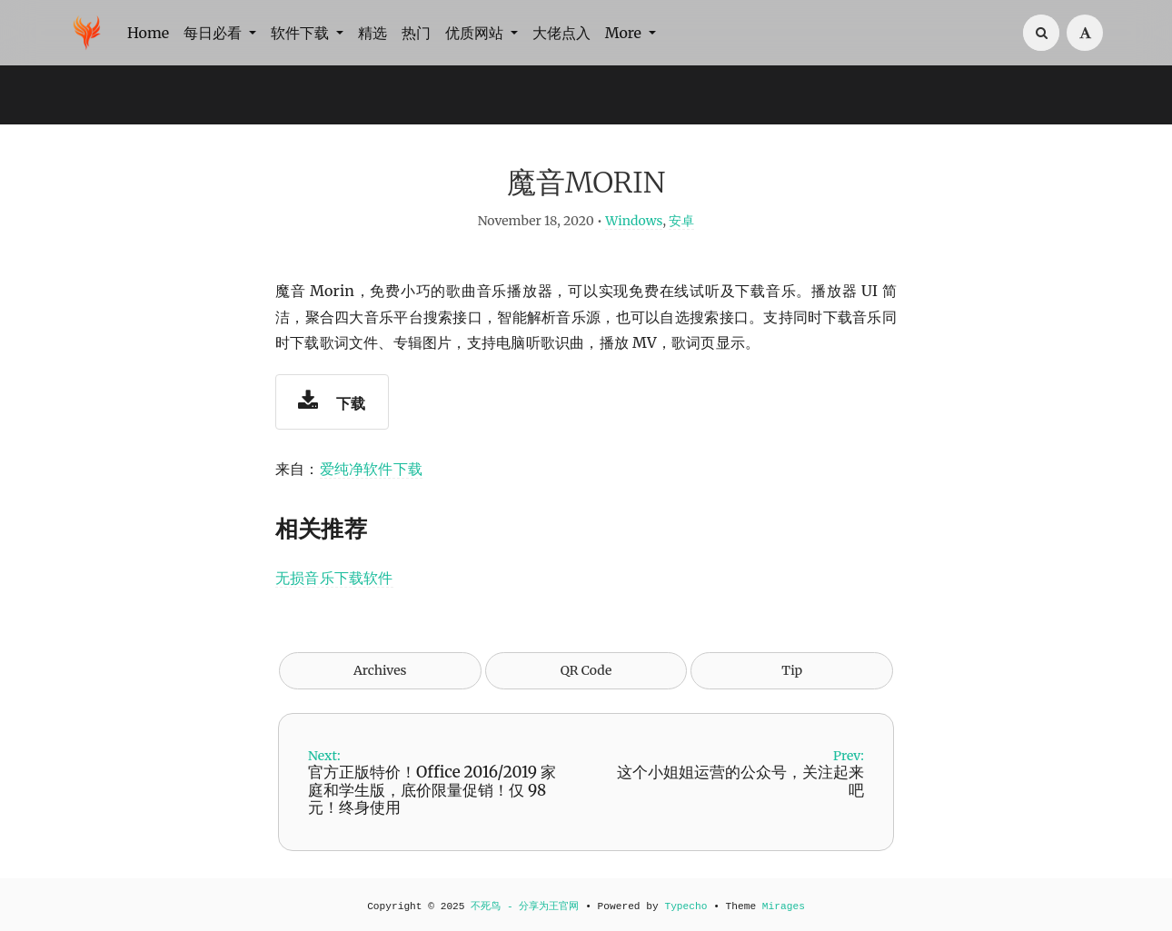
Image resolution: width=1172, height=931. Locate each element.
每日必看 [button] (214, 33)
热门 (416, 33)
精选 (372, 33)
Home (148, 33)
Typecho (685, 906)
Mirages (783, 906)
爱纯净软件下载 (371, 469)
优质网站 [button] (476, 33)
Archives (380, 670)
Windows (633, 221)
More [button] (625, 33)
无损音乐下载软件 (334, 578)
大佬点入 (561, 33)
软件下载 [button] (302, 33)
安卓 (681, 221)
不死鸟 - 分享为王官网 (525, 906)
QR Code (586, 670)
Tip (791, 670)
